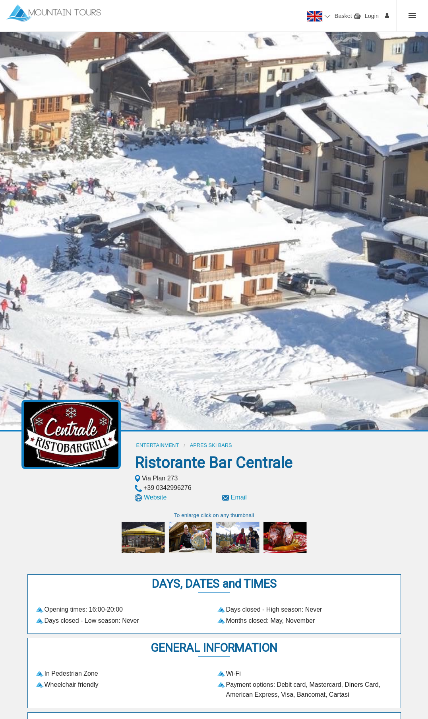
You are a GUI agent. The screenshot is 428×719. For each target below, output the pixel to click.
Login (372, 16)
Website (155, 497)
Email (239, 497)
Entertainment (157, 445)
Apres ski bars (211, 445)
